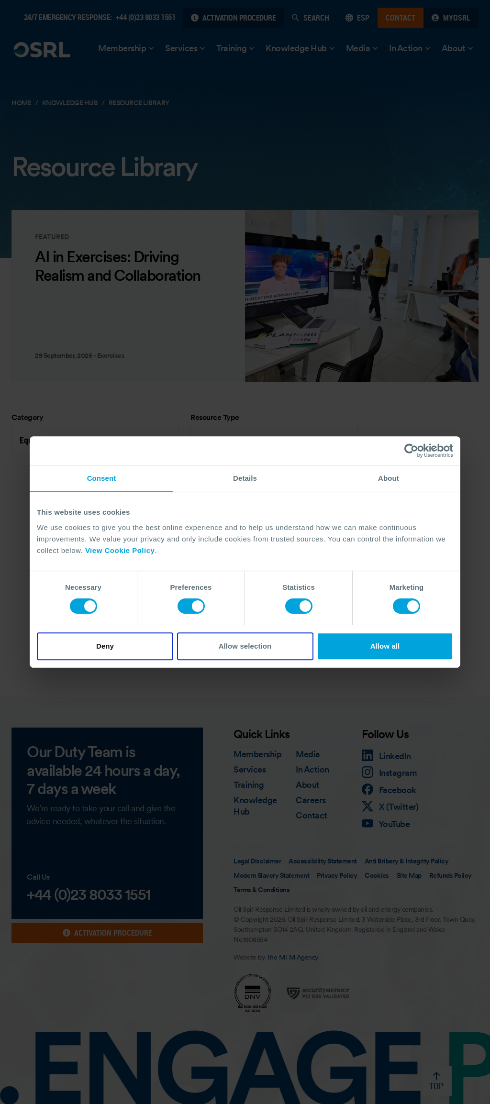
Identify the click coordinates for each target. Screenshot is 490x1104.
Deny (105, 646)
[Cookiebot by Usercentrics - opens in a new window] (411, 450)
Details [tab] (245, 478)
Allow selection (245, 646)
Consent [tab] (101, 478)
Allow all (385, 646)
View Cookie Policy (120, 550)
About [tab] (388, 478)
